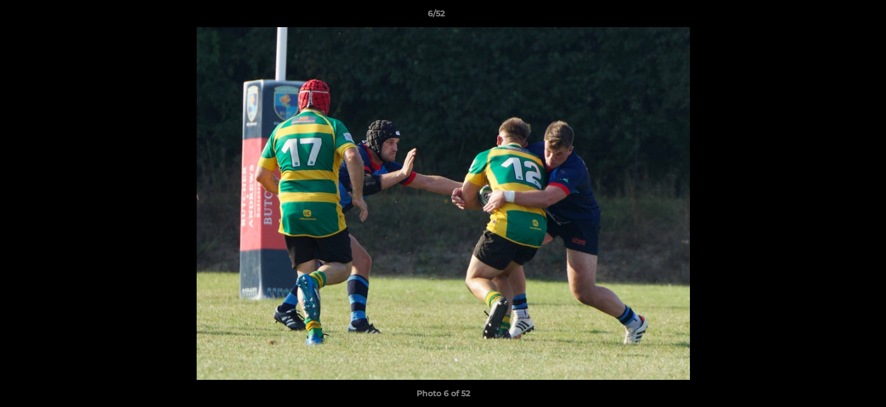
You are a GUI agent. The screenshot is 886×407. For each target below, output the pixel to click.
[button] (838, 16)
